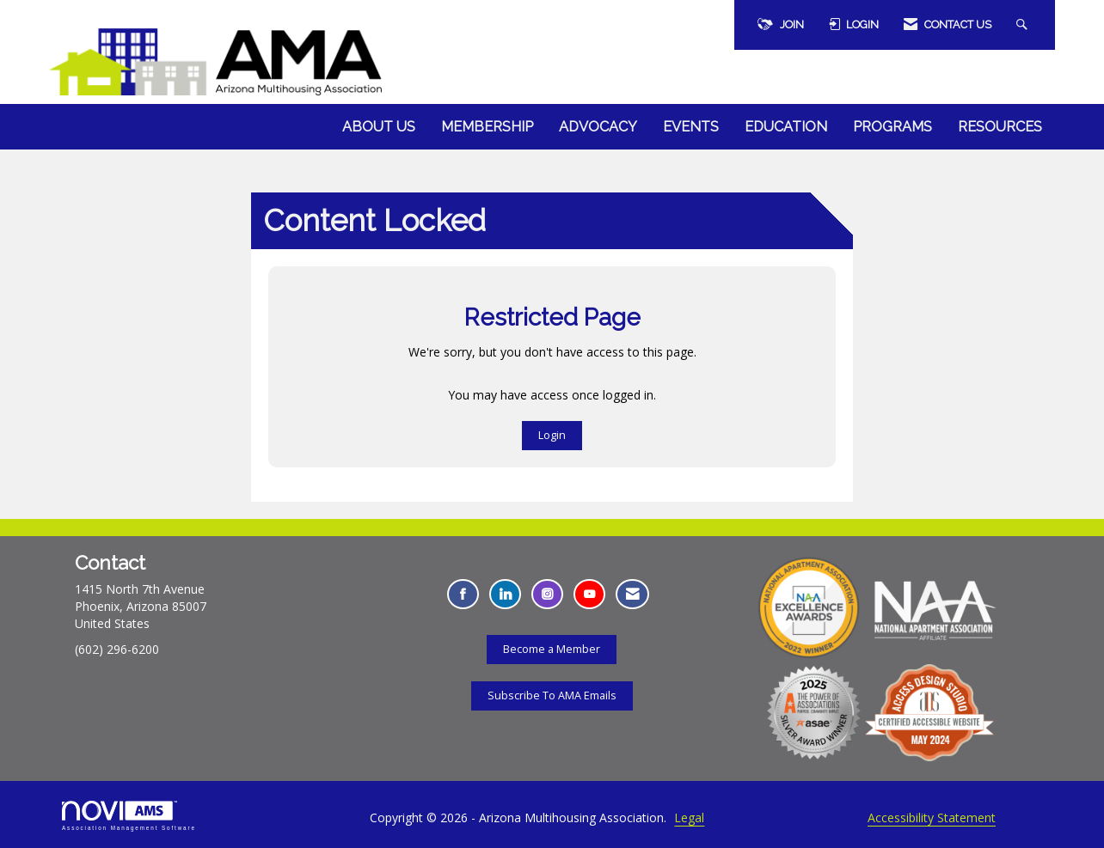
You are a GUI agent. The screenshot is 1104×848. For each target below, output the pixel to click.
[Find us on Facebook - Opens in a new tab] (463, 594)
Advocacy (598, 127)
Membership (487, 127)
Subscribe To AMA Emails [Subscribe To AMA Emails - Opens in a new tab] (552, 695)
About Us (378, 127)
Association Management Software (129, 816)
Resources (1000, 127)
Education (786, 127)
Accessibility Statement (932, 817)
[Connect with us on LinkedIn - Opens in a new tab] (505, 594)
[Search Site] (1024, 25)
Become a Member (551, 649)
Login (552, 435)
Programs (892, 127)
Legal (689, 817)
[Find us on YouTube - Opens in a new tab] (589, 594)
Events (691, 127)
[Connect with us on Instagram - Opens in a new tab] (547, 594)
